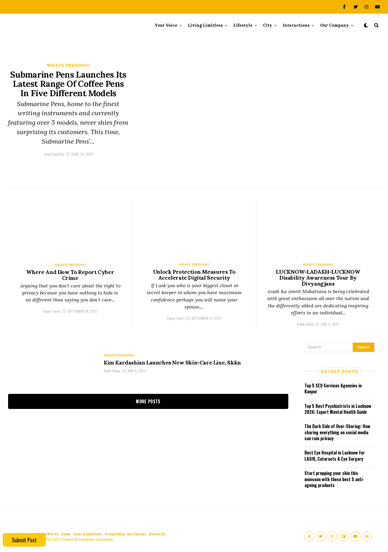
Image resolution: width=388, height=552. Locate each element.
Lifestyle (242, 25)
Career (66, 534)
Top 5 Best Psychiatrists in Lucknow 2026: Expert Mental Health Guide (337, 409)
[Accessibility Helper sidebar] (381, 60)
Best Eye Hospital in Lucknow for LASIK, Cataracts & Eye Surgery (334, 455)
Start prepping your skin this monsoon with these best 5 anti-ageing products (334, 479)
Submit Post (24, 540)
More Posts (148, 401)
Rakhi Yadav (305, 324)
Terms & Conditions (87, 534)
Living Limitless (205, 25)
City (267, 25)
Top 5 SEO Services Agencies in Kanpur (333, 388)
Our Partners (136, 534)
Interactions (296, 25)
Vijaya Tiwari (51, 311)
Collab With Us (47, 534)
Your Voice (166, 25)
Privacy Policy (114, 534)
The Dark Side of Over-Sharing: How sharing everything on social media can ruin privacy (337, 432)
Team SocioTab (53, 160)
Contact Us (157, 534)
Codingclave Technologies (96, 539)
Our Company (334, 25)
